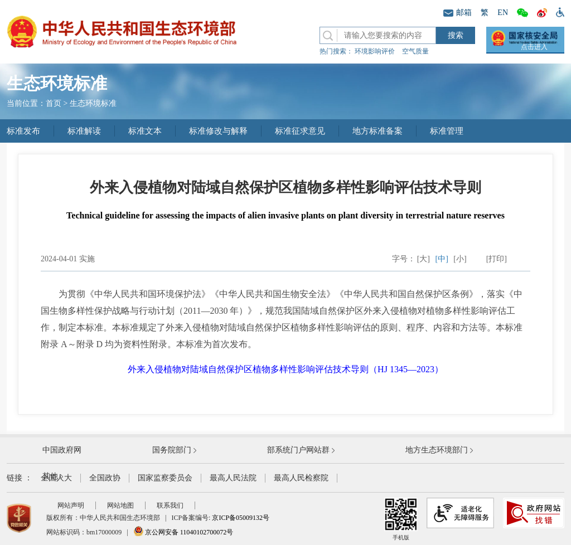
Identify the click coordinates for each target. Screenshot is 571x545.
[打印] (496, 259)
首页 (53, 103)
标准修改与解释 (218, 130)
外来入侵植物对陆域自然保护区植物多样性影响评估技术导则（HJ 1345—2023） (285, 369)
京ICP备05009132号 (240, 518)
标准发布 (23, 130)
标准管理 (446, 130)
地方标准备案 (377, 130)
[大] (423, 259)
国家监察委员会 (165, 478)
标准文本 (145, 130)
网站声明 (70, 505)
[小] (459, 259)
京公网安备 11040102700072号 (183, 532)
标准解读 (84, 130)
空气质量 (415, 51)
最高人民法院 (233, 478)
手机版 (401, 519)
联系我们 (170, 505)
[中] (441, 259)
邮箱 (457, 12)
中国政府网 (61, 450)
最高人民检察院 (301, 478)
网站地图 (120, 505)
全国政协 (104, 478)
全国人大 (56, 478)
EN (502, 12)
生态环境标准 (93, 103)
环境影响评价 (375, 51)
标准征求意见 (300, 130)
